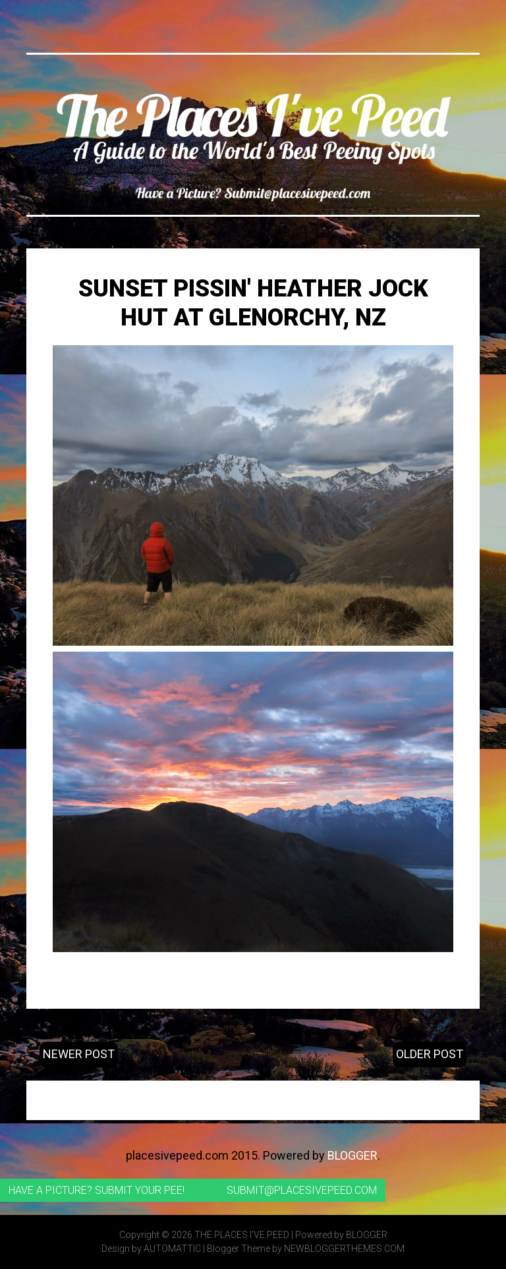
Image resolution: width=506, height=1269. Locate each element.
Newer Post (79, 1054)
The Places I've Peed (241, 1234)
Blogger (352, 1155)
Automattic (172, 1248)
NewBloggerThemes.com (344, 1248)
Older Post (429, 1054)
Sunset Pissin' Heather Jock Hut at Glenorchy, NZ (253, 303)
